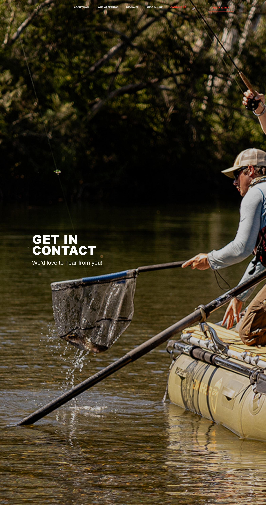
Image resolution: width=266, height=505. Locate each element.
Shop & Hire (154, 7)
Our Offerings (108, 7)
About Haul (82, 7)
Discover (132, 7)
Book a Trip (221, 7)
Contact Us (178, 7)
